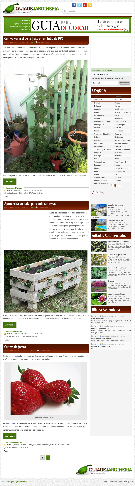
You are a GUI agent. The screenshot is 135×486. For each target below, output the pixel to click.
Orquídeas (118, 156)
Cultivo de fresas (15, 347)
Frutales (23, 445)
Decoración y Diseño (102, 122)
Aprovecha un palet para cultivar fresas (30, 204)
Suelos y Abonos (100, 181)
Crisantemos (99, 115)
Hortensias (98, 143)
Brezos (117, 103)
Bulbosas (98, 106)
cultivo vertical (23, 193)
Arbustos (118, 97)
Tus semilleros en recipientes (119, 242)
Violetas (117, 181)
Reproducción (119, 171)
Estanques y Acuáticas (99, 126)
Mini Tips (97, 156)
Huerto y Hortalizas (34, 445)
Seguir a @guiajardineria (100, 74)
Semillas (117, 177)
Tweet (6, 197)
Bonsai (97, 103)
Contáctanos (23, 30)
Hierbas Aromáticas (122, 140)
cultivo (13, 423)
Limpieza (97, 153)
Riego (96, 174)
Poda (96, 171)
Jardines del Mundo (122, 150)
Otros (96, 159)
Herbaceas (118, 137)
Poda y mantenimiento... (100, 328)
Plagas (117, 165)
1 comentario (45, 351)
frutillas (40, 193)
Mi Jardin (32, 190)
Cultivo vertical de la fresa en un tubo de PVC (33, 39)
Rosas (116, 174)
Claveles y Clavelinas (122, 112)
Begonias (118, 100)
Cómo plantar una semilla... (101, 338)
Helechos (97, 137)
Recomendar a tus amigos (18, 27)
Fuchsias (97, 131)
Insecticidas (99, 146)
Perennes (98, 165)
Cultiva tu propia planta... (117, 255)
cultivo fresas (12, 193)
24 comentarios (43, 42)
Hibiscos (97, 140)
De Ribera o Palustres (119, 120)
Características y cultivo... (101, 318)
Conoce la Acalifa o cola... (101, 346)
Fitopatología (119, 125)
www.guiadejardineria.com (17, 482)
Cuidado (10, 445)
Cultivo (9, 190)
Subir (132, 482)
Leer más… (9, 182)
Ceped (96, 112)
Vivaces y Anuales (101, 184)
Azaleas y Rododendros (99, 101)
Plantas (39, 190)
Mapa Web (123, 482)
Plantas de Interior (121, 168)
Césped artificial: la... (116, 220)
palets (34, 336)
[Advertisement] (25, 230)
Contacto (113, 482)
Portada (25, 21)
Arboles (97, 97)
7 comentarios (43, 207)
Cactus (117, 106)
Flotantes (97, 128)
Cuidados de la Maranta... (117, 268)
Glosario (117, 134)
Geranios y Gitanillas (102, 134)
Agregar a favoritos (21, 24)
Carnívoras (118, 109)
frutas (17, 356)
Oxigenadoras (99, 162)
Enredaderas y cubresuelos (120, 123)
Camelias (97, 109)
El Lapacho (112, 281)
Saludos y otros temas (100, 179)
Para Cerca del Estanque (120, 163)
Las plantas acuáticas (116, 294)
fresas (34, 193)
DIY (30, 193)
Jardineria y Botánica (20, 190)
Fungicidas (118, 131)
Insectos (117, 146)
